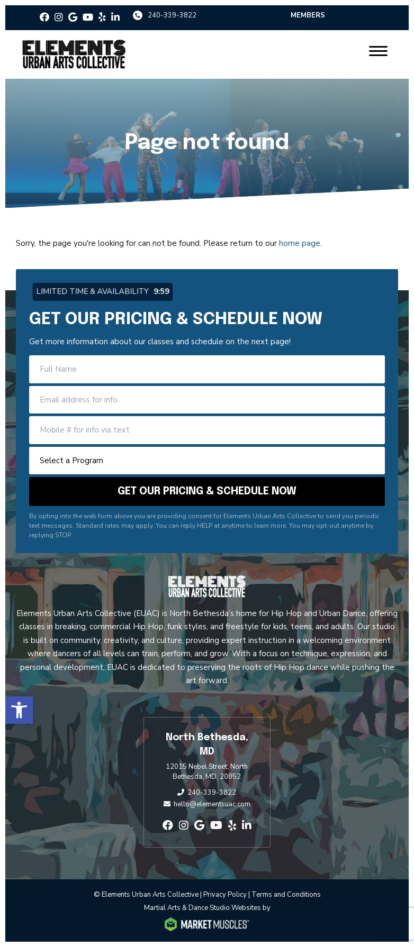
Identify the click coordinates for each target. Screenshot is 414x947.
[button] (19, 710)
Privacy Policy (225, 894)
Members (308, 15)
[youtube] (88, 18)
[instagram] (59, 18)
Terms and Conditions (286, 894)
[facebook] (44, 18)
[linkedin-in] (115, 18)
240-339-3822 (172, 15)
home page (299, 243)
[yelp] (102, 18)
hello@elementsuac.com (212, 804)
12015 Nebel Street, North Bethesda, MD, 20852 (207, 772)
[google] (72, 18)
